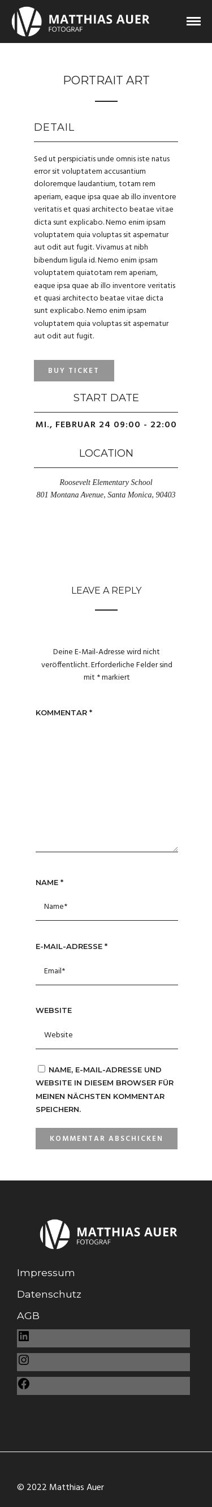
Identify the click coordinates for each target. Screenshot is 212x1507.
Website (54, 1010)
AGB (28, 1315)
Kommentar (64, 712)
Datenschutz (49, 1294)
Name (49, 882)
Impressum (46, 1272)
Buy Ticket (73, 371)
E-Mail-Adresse (71, 946)
